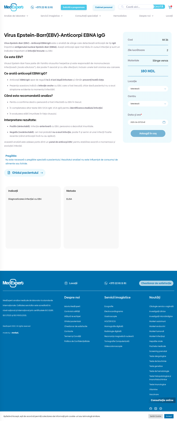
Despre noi (146, 16)
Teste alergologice (157, 356)
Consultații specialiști (88, 16)
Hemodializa (120, 15)
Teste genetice (156, 366)
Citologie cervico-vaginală (161, 306)
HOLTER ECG (110, 321)
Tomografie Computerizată (116, 341)
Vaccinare (154, 394)
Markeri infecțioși (157, 336)
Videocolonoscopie (113, 346)
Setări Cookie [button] (155, 416)
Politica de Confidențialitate (77, 341)
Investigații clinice (157, 311)
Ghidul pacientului (72, 321)
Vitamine (153, 389)
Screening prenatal (158, 351)
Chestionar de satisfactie (75, 326)
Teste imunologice (157, 384)
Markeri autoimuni (157, 321)
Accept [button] (169, 416)
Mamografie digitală (113, 326)
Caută (158, 6)
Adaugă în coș (148, 133)
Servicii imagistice (52, 16)
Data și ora (135, 114)
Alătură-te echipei (72, 316)
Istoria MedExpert (72, 306)
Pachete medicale (157, 346)
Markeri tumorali (156, 331)
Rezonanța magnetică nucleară (119, 336)
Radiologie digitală (112, 331)
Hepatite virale (156, 341)
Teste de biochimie (157, 361)
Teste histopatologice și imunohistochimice (160, 378)
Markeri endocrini (157, 326)
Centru (132, 96)
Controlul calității (72, 311)
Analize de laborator (16, 16)
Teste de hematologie (159, 371)
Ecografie (108, 306)
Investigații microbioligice (161, 316)
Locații (169, 15)
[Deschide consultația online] (162, 400)
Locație (132, 81)
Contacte (68, 331)
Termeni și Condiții (72, 336)
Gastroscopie (110, 316)
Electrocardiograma (113, 311)
